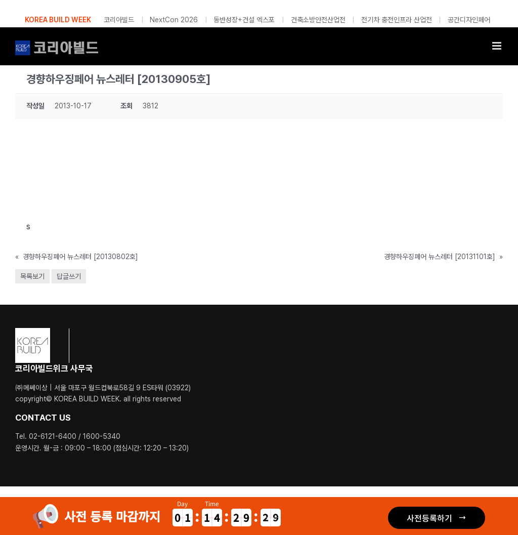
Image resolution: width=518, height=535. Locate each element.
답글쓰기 (69, 276)
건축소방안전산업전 (318, 20)
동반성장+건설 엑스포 (244, 20)
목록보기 (32, 276)
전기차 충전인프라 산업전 (396, 20)
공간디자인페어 (469, 20)
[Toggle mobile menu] (497, 45)
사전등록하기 (429, 518)
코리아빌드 (119, 20)
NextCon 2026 (174, 20)
